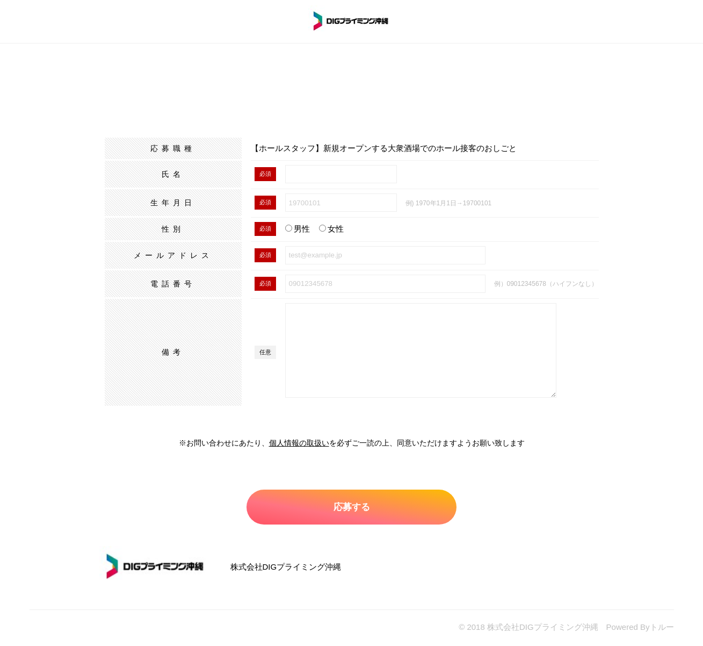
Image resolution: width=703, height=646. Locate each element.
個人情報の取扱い (299, 443)
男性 (297, 228)
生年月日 (172, 202)
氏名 (173, 174)
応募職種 (172, 148)
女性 (331, 228)
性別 (173, 229)
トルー (662, 628)
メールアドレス (173, 255)
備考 (173, 352)
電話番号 (172, 283)
